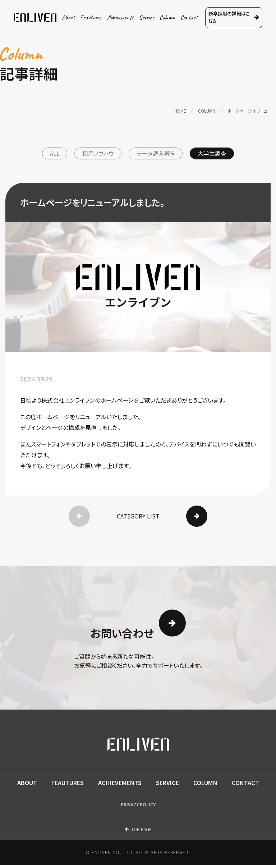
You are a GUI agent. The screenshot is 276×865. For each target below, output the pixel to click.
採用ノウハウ (98, 153)
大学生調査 (212, 153)
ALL (55, 153)
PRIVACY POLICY (138, 804)
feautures (91, 17)
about (68, 17)
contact (189, 17)
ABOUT (27, 782)
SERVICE (167, 782)
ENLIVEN (35, 17)
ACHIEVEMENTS (120, 782)
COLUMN (205, 782)
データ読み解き (156, 153)
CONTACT (245, 782)
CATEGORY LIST (138, 516)
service (146, 17)
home (180, 111)
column (167, 17)
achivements (120, 17)
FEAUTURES (67, 782)
